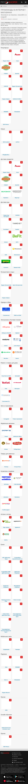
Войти (25, 6)
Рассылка (15, 756)
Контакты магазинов (17, 758)
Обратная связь (16, 753)
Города (14, 760)
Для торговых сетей (17, 762)
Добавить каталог (16, 754)
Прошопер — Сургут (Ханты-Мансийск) (9, 2)
